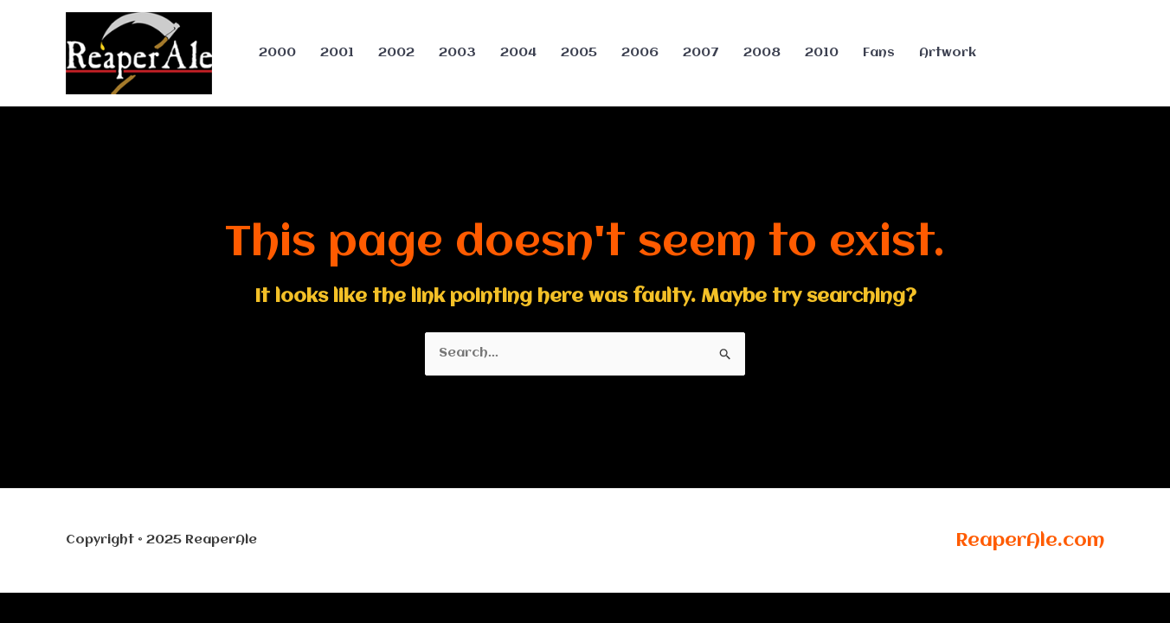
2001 (337, 53)
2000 (277, 53)
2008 (762, 53)
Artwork (947, 53)
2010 (822, 53)
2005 (579, 53)
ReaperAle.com (1029, 540)
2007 (701, 53)
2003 (457, 53)
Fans (879, 53)
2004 (518, 53)
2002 (396, 53)
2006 (640, 53)
